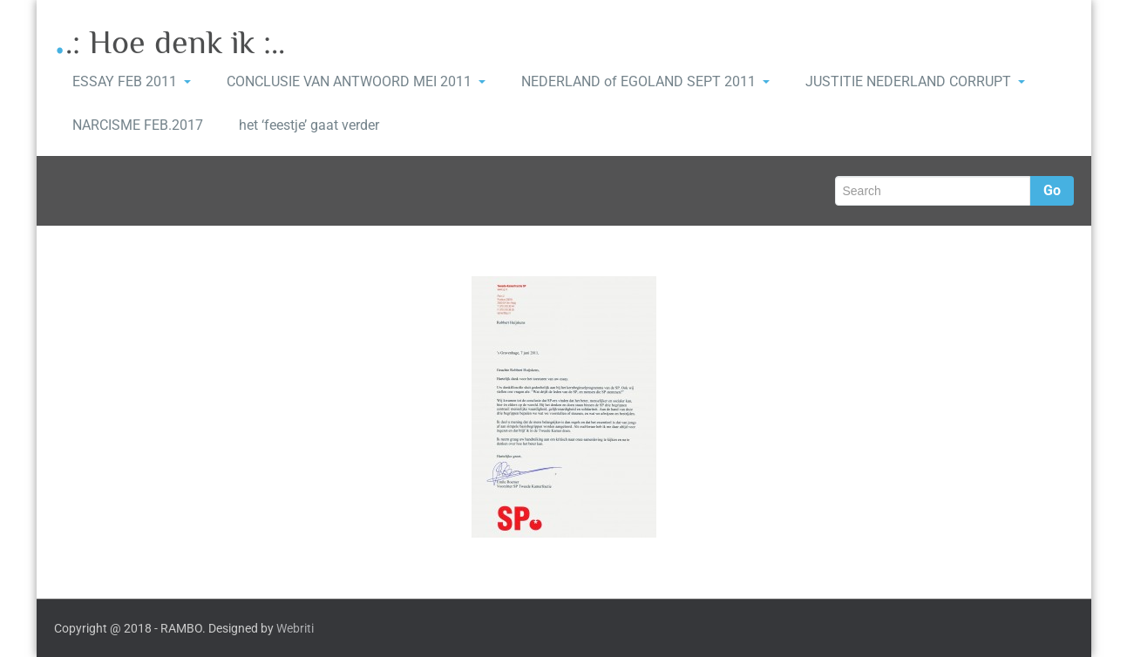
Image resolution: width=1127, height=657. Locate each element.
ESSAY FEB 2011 (131, 81)
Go (1052, 190)
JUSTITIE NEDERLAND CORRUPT (915, 81)
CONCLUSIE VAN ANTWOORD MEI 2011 (356, 81)
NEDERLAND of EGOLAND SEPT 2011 (645, 81)
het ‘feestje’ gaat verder (309, 125)
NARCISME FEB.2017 (137, 125)
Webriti (295, 628)
